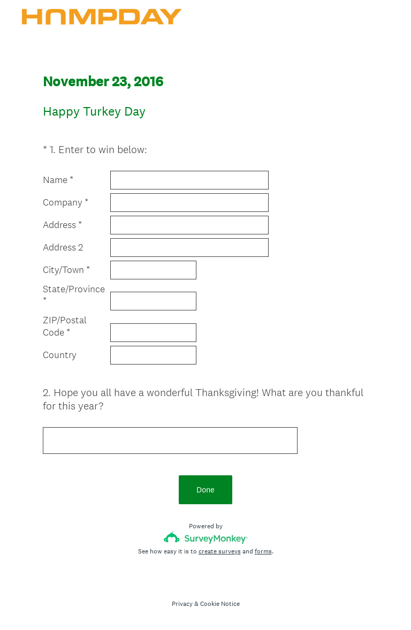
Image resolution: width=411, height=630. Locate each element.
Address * (62, 225)
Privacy (182, 603)
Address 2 (63, 247)
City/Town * (66, 270)
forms (263, 551)
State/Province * (74, 295)
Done (205, 489)
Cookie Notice (220, 603)
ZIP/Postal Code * (65, 326)
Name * (58, 180)
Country (60, 355)
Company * (65, 202)
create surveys (220, 551)
